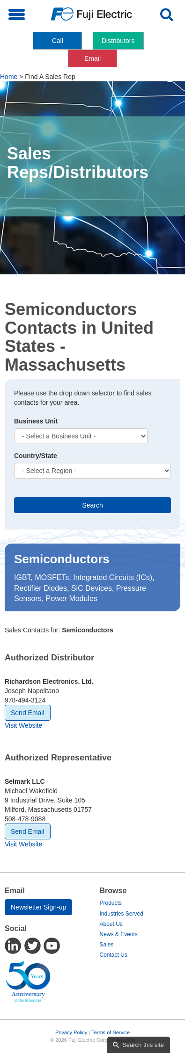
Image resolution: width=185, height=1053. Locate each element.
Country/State (35, 455)
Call (57, 40)
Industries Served (121, 913)
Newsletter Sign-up (38, 907)
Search (92, 505)
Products (111, 903)
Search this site (143, 1044)
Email (92, 58)
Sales (107, 944)
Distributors (118, 40)
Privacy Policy (71, 1032)
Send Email (27, 712)
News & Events (119, 934)
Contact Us (113, 955)
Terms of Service (110, 1032)
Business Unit (36, 421)
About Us (111, 924)
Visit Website (23, 725)
